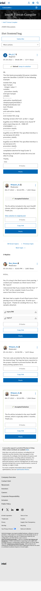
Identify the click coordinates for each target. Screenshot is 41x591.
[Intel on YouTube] (17, 510)
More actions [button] (8, 44)
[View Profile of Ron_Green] (14, 263)
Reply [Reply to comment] (20, 231)
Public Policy (6, 504)
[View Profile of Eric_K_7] (13, 54)
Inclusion (5, 500)
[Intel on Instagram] (22, 510)
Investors (5, 488)
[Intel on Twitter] (7, 510)
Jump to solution (22, 66)
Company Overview (9, 477)
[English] (33, 3)
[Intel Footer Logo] (4, 563)
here (27, 450)
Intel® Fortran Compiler (10, 22)
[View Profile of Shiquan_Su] (16, 185)
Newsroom (5, 485)
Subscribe (20, 39)
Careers (4, 492)
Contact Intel (6, 481)
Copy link (20, 225)
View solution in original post (15, 215)
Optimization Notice (23, 469)
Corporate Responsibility (10, 496)
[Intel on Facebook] (2, 510)
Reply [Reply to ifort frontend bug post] (20, 171)
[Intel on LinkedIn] (12, 510)
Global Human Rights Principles (15, 544)
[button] (37, 55)
